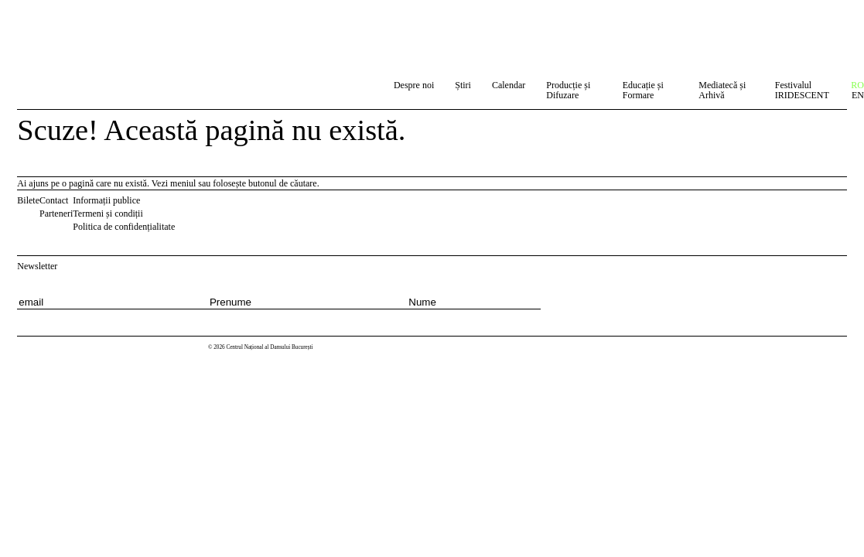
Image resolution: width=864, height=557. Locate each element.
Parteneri (56, 213)
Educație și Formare (643, 90)
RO (857, 85)
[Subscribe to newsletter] (597, 297)
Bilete (28, 200)
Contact (53, 200)
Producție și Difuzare (568, 90)
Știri (463, 85)
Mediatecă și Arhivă (722, 90)
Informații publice (106, 200)
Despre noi (414, 85)
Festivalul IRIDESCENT (802, 90)
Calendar (508, 85)
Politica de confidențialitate (124, 226)
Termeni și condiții (107, 213)
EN (858, 96)
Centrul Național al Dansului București (71, 25)
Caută (367, 88)
